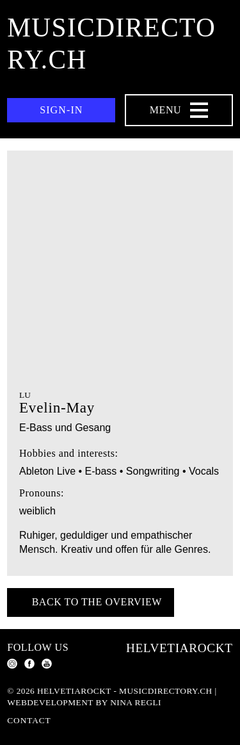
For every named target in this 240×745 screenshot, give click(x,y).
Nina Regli (135, 702)
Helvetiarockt (179, 648)
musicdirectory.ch (111, 43)
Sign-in (61, 109)
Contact (29, 720)
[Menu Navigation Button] (179, 110)
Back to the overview (97, 601)
